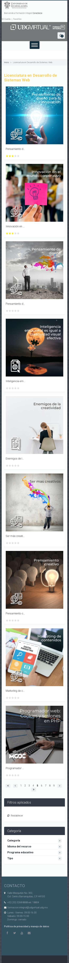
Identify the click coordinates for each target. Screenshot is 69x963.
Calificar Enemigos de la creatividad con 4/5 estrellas (15, 466)
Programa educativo (20, 852)
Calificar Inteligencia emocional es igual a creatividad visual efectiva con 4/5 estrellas (15, 388)
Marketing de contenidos (15, 690)
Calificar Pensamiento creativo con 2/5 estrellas (10, 620)
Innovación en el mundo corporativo (15, 226)
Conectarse (37, 13)
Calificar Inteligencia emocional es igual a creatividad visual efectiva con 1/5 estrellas (7, 388)
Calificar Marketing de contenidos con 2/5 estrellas (10, 698)
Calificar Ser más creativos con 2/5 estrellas (10, 543)
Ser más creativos (15, 536)
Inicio (6, 62)
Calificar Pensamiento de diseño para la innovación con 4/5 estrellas (15, 156)
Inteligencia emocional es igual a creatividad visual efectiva (15, 381)
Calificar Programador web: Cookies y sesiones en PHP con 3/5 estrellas (12, 775)
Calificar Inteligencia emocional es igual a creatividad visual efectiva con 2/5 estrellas (10, 388)
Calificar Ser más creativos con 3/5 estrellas (12, 543)
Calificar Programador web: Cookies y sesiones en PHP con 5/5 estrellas (18, 775)
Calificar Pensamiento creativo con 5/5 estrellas (18, 620)
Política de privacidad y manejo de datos (26, 926)
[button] (61, 35)
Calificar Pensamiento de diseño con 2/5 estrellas (10, 311)
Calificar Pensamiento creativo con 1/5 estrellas (7, 620)
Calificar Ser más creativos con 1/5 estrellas (7, 543)
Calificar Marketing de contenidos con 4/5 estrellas (15, 698)
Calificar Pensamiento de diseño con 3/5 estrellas (12, 311)
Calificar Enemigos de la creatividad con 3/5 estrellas (12, 466)
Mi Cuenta (6, 19)
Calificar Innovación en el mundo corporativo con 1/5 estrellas (7, 233)
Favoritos (17, 19)
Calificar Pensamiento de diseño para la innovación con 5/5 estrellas (18, 156)
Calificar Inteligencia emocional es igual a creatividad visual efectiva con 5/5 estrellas (18, 388)
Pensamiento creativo (15, 613)
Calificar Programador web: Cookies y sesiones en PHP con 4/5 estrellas (15, 775)
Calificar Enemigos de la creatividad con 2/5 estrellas (10, 466)
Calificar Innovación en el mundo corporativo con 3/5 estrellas (12, 233)
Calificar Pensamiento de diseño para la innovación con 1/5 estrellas (7, 156)
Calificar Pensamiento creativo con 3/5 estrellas (12, 620)
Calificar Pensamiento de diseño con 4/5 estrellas (15, 311)
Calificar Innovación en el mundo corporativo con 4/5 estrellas (15, 233)
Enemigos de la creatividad (15, 458)
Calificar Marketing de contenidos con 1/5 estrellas (7, 698)
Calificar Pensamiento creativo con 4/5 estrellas (15, 620)
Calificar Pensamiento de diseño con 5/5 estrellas (18, 311)
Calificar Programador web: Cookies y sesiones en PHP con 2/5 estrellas (10, 775)
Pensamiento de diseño (15, 303)
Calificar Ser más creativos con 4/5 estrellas (15, 543)
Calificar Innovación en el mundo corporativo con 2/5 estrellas (10, 233)
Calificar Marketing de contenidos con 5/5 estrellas (18, 698)
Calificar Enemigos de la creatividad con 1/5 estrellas (7, 466)
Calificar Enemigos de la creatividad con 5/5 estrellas (18, 466)
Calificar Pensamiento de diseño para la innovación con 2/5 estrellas (10, 156)
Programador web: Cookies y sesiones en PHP (15, 768)
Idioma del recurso (19, 846)
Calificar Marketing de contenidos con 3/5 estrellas (12, 698)
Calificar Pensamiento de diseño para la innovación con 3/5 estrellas (12, 156)
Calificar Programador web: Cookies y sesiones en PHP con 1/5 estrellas (7, 775)
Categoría (13, 840)
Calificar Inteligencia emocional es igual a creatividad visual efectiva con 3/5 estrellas (12, 388)
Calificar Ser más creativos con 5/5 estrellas (18, 543)
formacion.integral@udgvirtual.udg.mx (27, 907)
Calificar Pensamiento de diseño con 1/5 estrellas (7, 311)
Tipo (10, 858)
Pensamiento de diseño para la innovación (15, 149)
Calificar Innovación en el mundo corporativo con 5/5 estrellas (18, 233)
